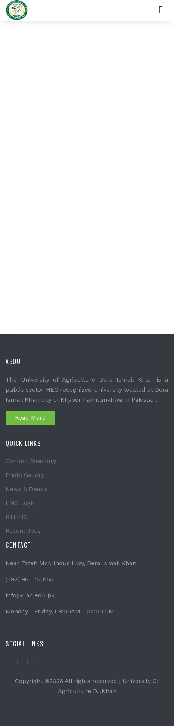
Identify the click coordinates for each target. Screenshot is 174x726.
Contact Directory (31, 461)
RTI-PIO (17, 516)
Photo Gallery (25, 474)
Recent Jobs (23, 530)
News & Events (26, 489)
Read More (30, 417)
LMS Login (21, 502)
